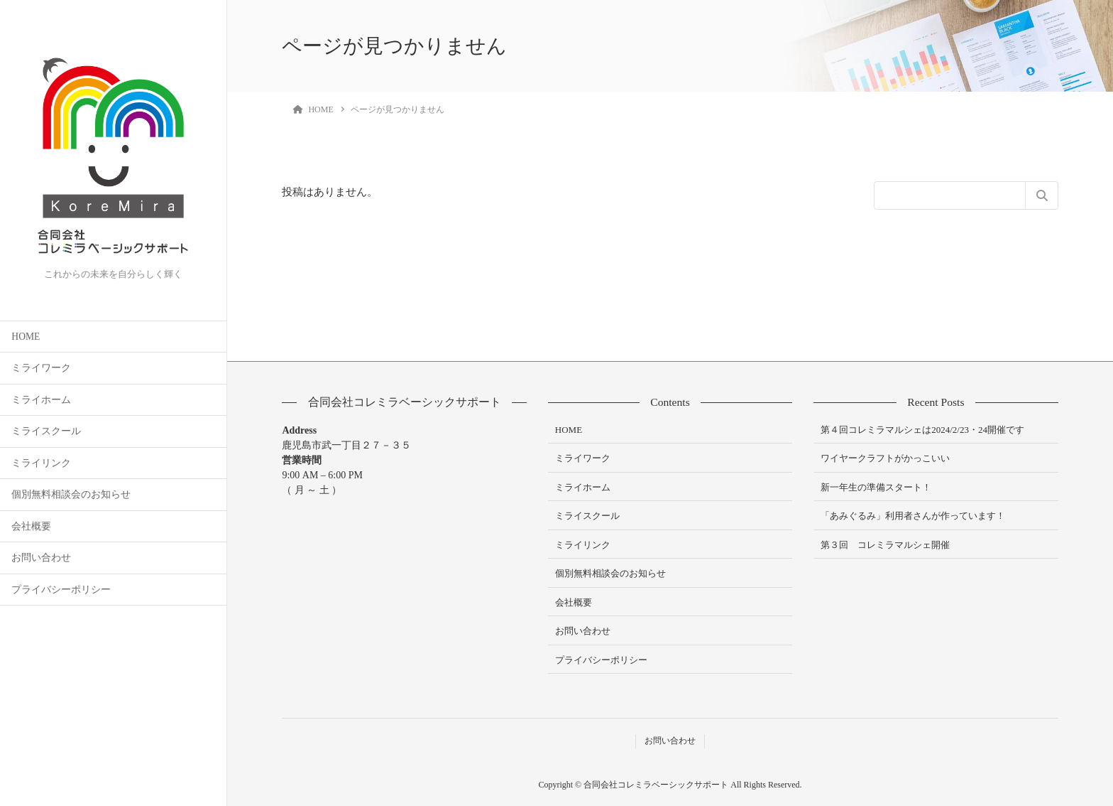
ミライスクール (46, 431)
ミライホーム (41, 399)
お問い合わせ (41, 557)
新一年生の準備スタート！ (876, 487)
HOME (25, 336)
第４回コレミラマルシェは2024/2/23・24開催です (922, 429)
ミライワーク (41, 367)
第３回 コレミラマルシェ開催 (885, 544)
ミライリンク (41, 463)
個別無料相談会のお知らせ (71, 494)
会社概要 (31, 526)
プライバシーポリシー (61, 589)
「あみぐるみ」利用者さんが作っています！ (913, 515)
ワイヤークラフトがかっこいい (885, 458)
